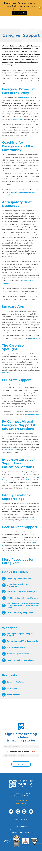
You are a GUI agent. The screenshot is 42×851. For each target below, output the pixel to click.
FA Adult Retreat (27, 480)
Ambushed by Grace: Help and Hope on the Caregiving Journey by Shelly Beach (23, 605)
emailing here (33, 414)
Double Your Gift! (20, 13)
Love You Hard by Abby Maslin (20, 613)
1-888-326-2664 (21, 800)
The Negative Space (26, 98)
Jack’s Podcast (13, 695)
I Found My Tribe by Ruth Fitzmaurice (18, 585)
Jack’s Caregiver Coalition (18, 654)
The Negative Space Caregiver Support (20, 635)
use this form (18, 119)
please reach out (31, 520)
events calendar (11, 450)
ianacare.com (34, 338)
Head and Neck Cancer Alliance (20, 660)
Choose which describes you (21, 751)
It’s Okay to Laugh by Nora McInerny (23, 598)
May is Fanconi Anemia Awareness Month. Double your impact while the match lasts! (19, 6)
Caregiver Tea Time (15, 682)
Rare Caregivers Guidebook (19, 579)
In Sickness (12, 688)
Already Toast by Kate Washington (22, 592)
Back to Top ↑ (21, 819)
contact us (6, 373)
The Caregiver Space (16, 647)
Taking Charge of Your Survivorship (22, 641)
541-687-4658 (21, 803)
